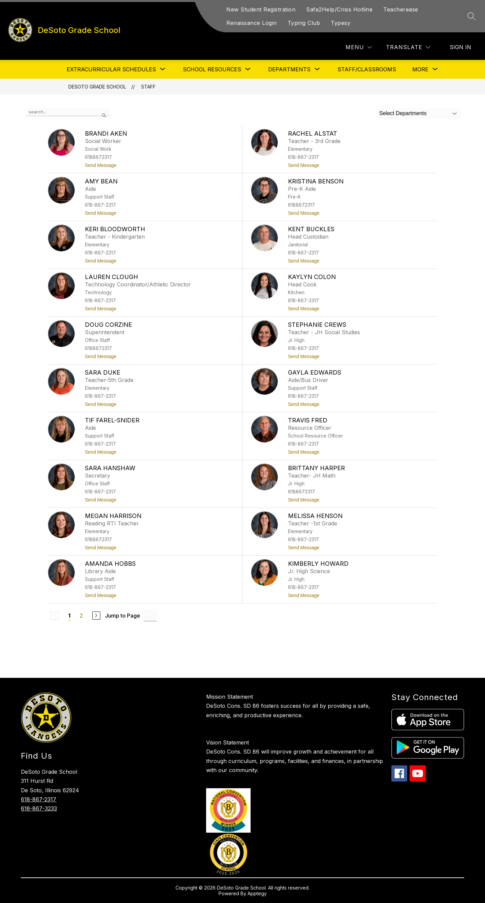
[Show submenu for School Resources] (212, 69)
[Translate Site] (408, 47)
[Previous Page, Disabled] (55, 616)
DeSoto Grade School (97, 87)
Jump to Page (122, 615)
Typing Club (304, 23)
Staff (148, 87)
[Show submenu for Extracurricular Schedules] (111, 69)
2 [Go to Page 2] (81, 615)
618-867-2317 (38, 799)
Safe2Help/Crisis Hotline (339, 9)
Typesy (340, 23)
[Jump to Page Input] (150, 615)
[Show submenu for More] (420, 69)
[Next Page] (96, 616)
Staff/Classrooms (366, 69)
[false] (68, 112)
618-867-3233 (39, 808)
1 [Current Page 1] (69, 615)
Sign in (460, 47)
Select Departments (403, 113)
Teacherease (400, 9)
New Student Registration (260, 9)
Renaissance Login (251, 23)
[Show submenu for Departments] (289, 69)
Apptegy (257, 893)
